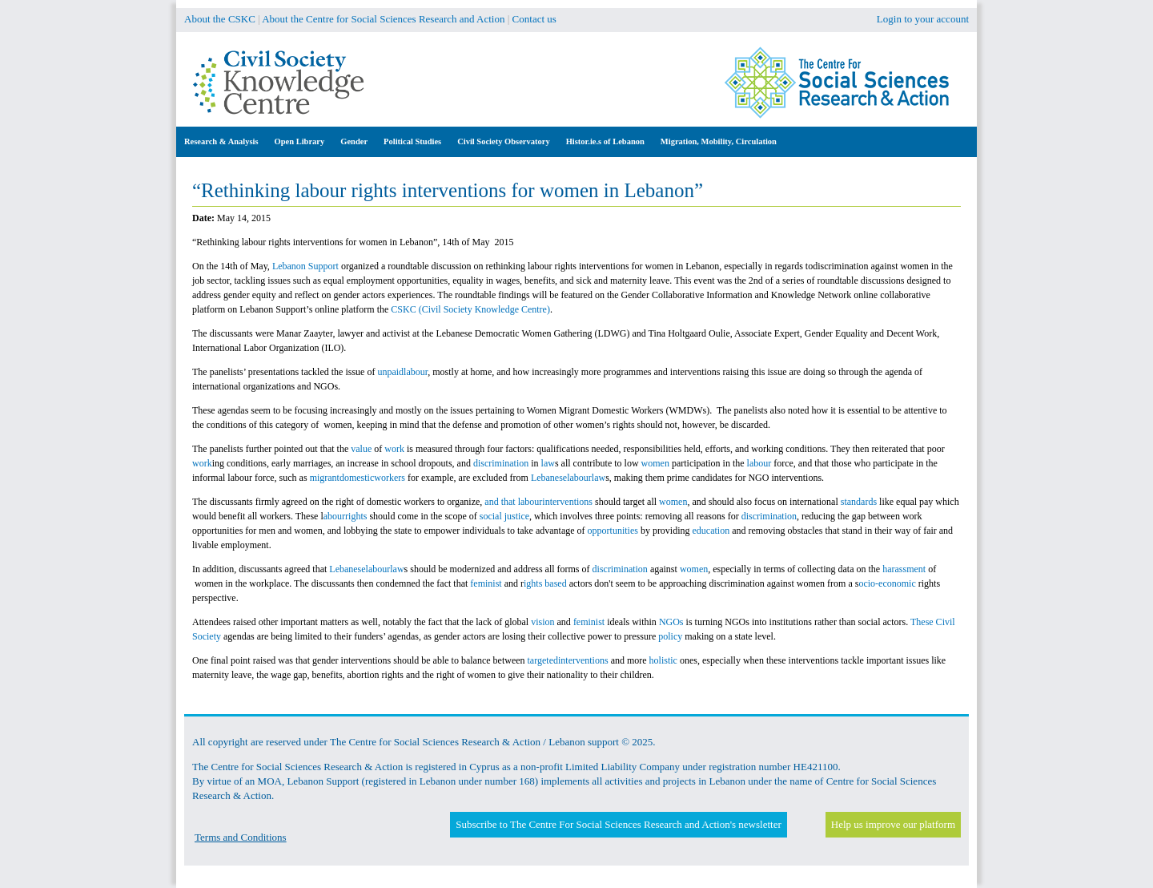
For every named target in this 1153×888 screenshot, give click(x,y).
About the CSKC (219, 19)
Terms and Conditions (241, 837)
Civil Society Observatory (503, 141)
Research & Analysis (221, 141)
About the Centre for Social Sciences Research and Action (383, 19)
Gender (354, 141)
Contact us (534, 19)
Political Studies (412, 141)
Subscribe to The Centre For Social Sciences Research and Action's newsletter (618, 824)
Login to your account (923, 19)
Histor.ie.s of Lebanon (605, 141)
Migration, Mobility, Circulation (719, 141)
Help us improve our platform (893, 824)
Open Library (300, 141)
